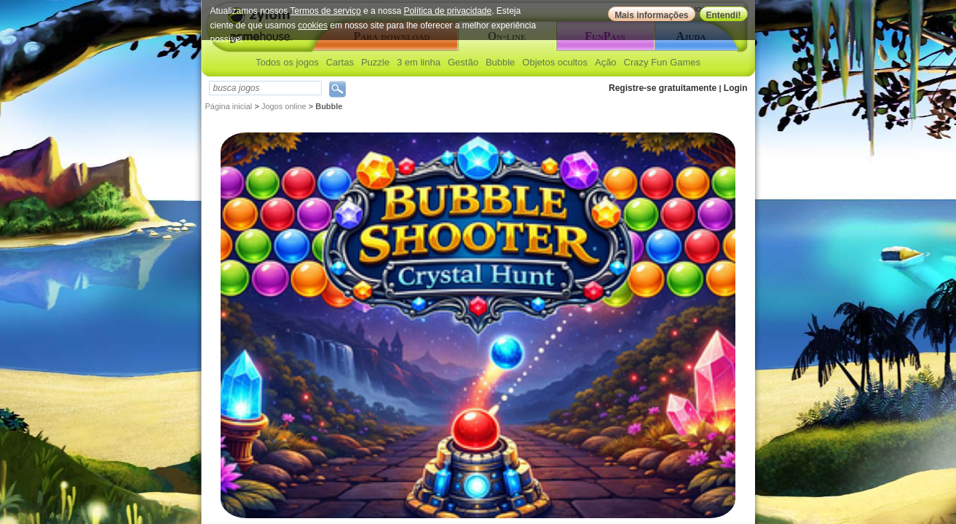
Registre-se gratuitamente (662, 88)
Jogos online (284, 106)
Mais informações (651, 15)
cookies (313, 25)
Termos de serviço (325, 11)
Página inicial (229, 106)
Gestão (463, 62)
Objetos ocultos (555, 62)
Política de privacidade (447, 11)
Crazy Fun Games (662, 62)
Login (736, 88)
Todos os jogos (287, 62)
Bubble (500, 62)
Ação (606, 62)
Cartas (340, 62)
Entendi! (723, 15)
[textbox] (265, 88)
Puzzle (375, 62)
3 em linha (419, 62)
